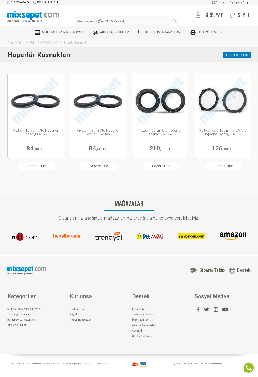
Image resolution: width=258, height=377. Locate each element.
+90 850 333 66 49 (46, 2)
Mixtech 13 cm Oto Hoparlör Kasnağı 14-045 (98, 132)
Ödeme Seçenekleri (144, 325)
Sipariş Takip (239, 2)
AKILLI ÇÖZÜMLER (111, 32)
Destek (218, 2)
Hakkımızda (77, 309)
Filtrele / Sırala (236, 54)
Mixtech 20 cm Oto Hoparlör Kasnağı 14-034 (160, 132)
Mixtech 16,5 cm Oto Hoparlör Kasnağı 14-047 (35, 132)
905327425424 (18, 2)
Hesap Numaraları (81, 319)
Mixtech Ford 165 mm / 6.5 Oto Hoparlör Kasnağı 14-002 (223, 132)
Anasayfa (14, 42)
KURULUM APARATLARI (159, 32)
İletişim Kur (139, 309)
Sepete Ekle (36, 166)
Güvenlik (137, 330)
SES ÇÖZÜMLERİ (206, 32)
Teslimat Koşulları (143, 314)
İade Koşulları (140, 319)
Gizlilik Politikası (142, 336)
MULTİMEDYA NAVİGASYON (59, 32)
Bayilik (74, 314)
